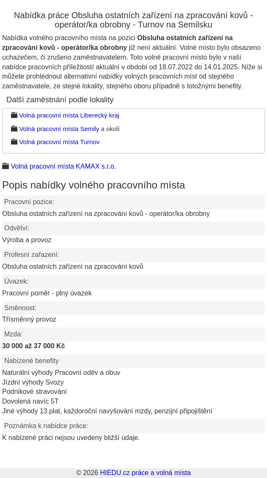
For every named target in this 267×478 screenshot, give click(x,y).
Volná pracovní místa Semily (59, 128)
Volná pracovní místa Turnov (59, 141)
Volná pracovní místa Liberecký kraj (69, 115)
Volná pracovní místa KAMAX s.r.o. (63, 166)
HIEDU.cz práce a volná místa (145, 472)
